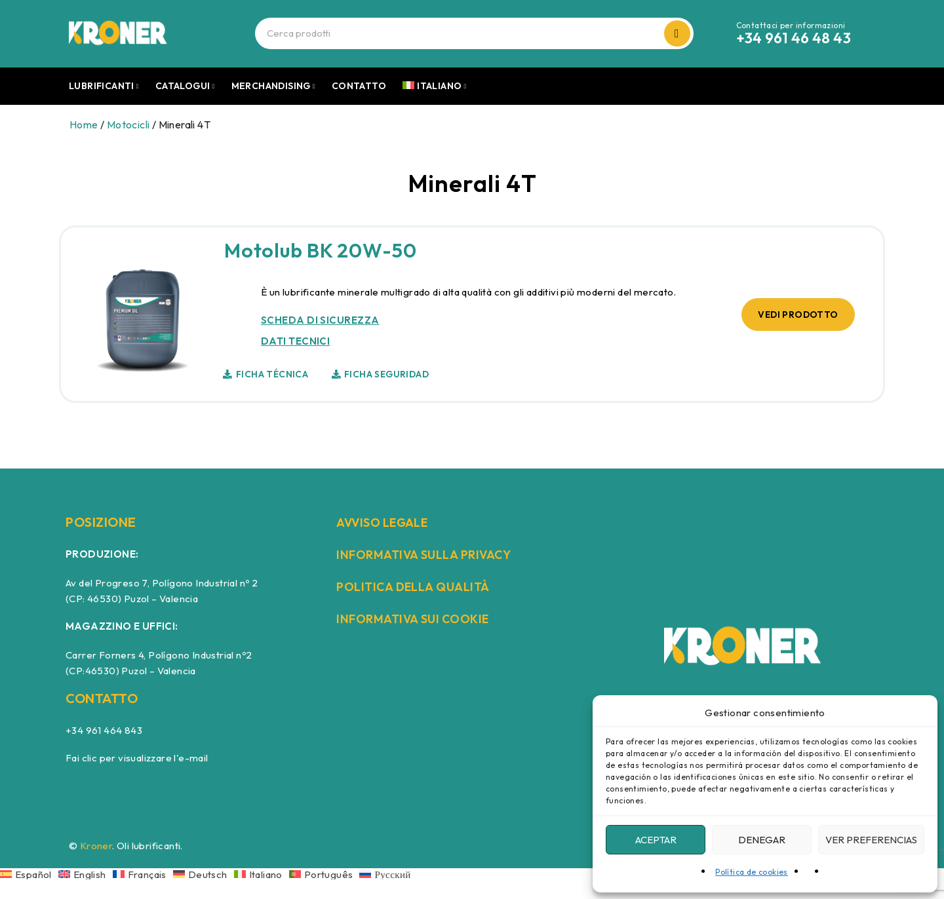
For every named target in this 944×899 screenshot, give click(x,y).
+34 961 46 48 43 (793, 38)
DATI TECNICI (294, 341)
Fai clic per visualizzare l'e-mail (137, 758)
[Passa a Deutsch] (203, 873)
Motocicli (128, 124)
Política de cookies (751, 872)
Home (83, 124)
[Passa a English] (85, 873)
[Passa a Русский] (384, 873)
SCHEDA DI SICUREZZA (319, 320)
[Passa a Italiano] (261, 873)
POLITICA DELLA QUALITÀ (419, 586)
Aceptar (656, 839)
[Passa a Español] (29, 873)
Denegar (761, 839)
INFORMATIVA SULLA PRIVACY (431, 554)
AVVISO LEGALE (387, 522)
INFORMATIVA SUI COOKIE (419, 618)
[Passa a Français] (143, 873)
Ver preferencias (871, 839)
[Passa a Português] (324, 873)
